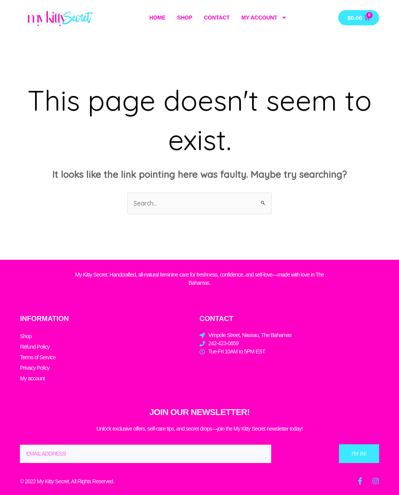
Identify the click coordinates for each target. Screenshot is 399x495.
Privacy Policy (34, 368)
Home (157, 17)
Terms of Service (37, 357)
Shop (184, 17)
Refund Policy (34, 347)
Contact (217, 17)
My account (263, 17)
